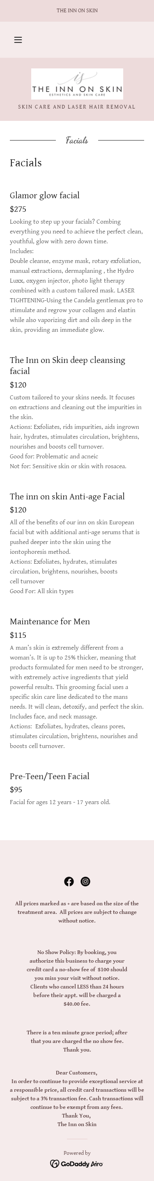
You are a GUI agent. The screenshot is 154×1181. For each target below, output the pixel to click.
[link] (77, 84)
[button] (18, 40)
